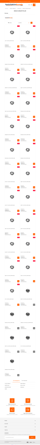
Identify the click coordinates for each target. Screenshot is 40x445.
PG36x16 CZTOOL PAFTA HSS (9, 134)
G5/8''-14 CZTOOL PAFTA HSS (25, 275)
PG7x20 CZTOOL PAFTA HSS (9, 322)
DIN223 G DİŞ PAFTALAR (26, 8)
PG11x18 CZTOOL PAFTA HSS (25, 158)
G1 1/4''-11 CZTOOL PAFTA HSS (25, 252)
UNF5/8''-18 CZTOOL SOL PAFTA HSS (27, 322)
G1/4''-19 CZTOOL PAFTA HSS (25, 228)
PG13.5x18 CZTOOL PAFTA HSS (10, 158)
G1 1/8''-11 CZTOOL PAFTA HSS (10, 181)
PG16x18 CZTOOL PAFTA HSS (9, 369)
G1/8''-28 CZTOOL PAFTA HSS (10, 228)
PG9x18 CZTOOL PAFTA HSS (9, 64)
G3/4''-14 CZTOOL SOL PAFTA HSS (26, 87)
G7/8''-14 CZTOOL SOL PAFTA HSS (10, 346)
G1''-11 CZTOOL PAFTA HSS (9, 299)
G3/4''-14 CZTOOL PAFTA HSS (9, 275)
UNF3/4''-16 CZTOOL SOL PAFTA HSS (26, 64)
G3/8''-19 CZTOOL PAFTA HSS (25, 181)
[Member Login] (31, 5)
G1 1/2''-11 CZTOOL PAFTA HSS (10, 205)
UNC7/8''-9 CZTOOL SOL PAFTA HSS (11, 87)
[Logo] (14, 4)
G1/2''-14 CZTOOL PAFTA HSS (25, 40)
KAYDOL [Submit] (32, 437)
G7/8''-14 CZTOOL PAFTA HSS (25, 205)
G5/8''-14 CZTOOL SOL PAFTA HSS (26, 299)
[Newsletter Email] (20, 437)
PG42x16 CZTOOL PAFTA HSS (25, 111)
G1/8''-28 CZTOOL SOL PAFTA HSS (10, 111)
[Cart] (34, 5)
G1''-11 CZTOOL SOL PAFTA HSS (26, 346)
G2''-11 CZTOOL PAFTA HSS (9, 40)
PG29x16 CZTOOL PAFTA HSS (25, 134)
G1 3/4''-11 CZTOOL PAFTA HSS (10, 252)
